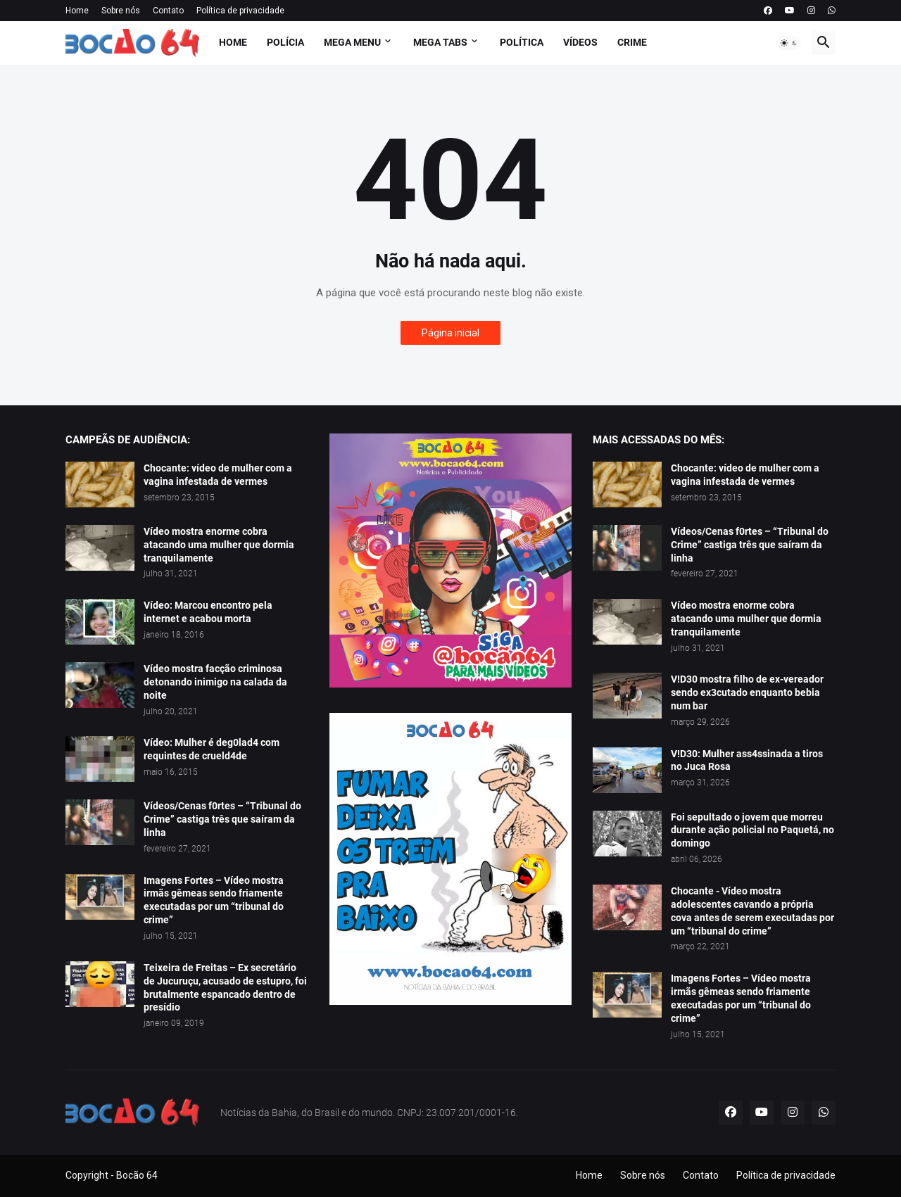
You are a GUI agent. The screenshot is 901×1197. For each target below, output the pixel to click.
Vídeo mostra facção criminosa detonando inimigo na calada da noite (215, 682)
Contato (168, 10)
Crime (632, 42)
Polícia (285, 42)
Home (77, 10)
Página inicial (450, 332)
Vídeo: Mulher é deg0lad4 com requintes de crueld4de (211, 749)
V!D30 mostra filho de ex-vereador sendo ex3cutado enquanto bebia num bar (747, 692)
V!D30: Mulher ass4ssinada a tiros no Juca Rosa (747, 760)
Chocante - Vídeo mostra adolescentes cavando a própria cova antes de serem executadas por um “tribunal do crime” (752, 911)
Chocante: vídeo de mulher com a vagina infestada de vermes (218, 474)
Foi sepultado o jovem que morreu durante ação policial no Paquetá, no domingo (752, 830)
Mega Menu (352, 42)
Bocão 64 (137, 1175)
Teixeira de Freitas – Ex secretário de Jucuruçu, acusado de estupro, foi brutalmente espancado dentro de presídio (225, 987)
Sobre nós (120, 10)
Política (521, 42)
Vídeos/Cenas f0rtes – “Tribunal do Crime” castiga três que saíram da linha (222, 819)
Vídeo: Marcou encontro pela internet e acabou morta (208, 612)
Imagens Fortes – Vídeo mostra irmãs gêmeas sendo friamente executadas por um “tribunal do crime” (214, 900)
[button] (789, 43)
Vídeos (580, 42)
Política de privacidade (240, 10)
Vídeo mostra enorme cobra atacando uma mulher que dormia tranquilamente (219, 545)
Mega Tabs (440, 42)
